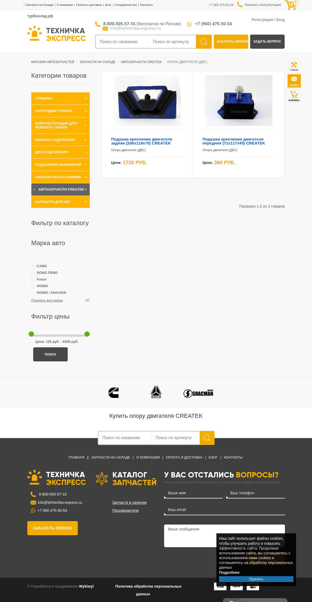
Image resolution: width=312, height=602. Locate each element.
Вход (280, 20)
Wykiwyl (86, 586)
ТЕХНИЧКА (66, 34)
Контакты (146, 4)
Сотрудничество (126, 4)
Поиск (50, 354)
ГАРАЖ (294, 70)
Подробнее (229, 572)
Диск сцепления (51, 152)
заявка (294, 85)
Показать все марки (47, 300)
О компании (65, 4)
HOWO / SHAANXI (51, 292)
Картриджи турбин (53, 111)
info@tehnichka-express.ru (135, 28)
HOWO (42, 286)
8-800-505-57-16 (52, 494)
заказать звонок (232, 41)
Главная (76, 457)
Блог (108, 4)
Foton (41, 279)
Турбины (44, 98)
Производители (125, 510)
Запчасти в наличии (129, 502)
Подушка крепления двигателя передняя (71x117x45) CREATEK (234, 141)
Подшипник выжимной (58, 165)
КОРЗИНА (294, 96)
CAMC (42, 266)
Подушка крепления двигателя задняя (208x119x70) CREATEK (141, 141)
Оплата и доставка (89, 4)
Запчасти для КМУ (53, 202)
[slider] (31, 334)
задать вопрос (267, 41)
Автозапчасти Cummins (58, 177)
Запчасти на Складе (39, 4)
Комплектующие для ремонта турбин (56, 125)
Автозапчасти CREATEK (61, 189)
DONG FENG (47, 272)
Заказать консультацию (262, 5)
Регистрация (262, 20)
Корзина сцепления (55, 140)
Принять (256, 579)
